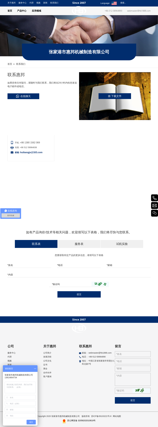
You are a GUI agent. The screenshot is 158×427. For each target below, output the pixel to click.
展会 (45, 368)
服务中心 (22, 3)
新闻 (45, 3)
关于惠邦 (12, 3)
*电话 (59, 265)
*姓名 (10, 265)
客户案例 (47, 376)
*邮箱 (109, 265)
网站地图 (117, 416)
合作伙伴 (47, 372)
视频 (38, 3)
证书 (45, 365)
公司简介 (47, 353)
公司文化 (47, 361)
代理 (31, 3)
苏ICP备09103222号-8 (101, 416)
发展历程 (47, 357)
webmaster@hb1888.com (139, 10)
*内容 (10, 274)
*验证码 (56, 284)
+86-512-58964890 (113, 10)
